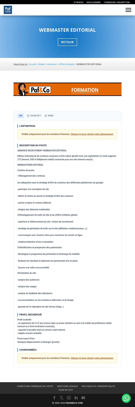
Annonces (52, 64)
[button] (126, 398)
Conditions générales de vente (35, 386)
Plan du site (66, 389)
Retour (67, 42)
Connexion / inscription (117, 2)
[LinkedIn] (76, 398)
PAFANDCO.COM (74, 402)
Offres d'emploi (66, 64)
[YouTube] (83, 398)
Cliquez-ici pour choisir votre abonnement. (92, 134)
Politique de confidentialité (98, 386)
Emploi (41, 64)
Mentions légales (67, 386)
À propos (78, 2)
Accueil (32, 64)
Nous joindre (94, 2)
